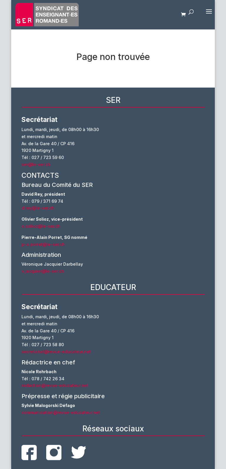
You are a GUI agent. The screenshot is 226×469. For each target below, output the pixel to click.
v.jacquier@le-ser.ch (42, 271)
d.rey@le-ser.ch (37, 207)
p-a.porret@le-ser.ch (43, 244)
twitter (78, 452)
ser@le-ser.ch (35, 164)
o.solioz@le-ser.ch (40, 226)
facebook (29, 452)
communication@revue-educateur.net (60, 412)
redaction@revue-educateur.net (54, 385)
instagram (54, 452)
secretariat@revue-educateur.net (56, 351)
